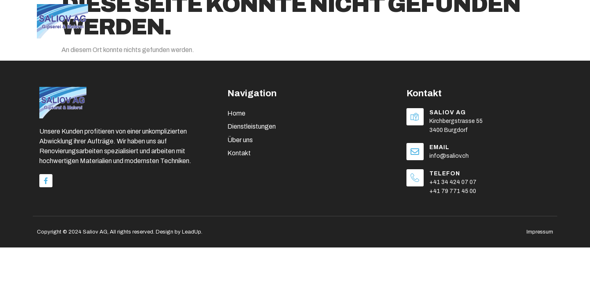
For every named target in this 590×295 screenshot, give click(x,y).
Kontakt (537, 16)
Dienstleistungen (412, 16)
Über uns (340, 16)
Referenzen (485, 16)
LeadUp (191, 232)
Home (295, 16)
